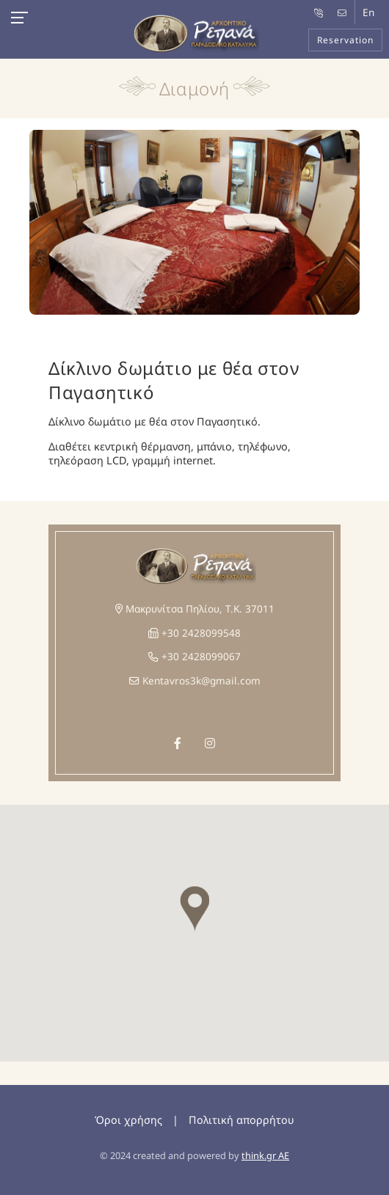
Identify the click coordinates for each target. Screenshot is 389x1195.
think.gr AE (265, 1155)
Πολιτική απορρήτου (241, 1120)
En (368, 12)
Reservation (345, 40)
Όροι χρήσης (128, 1120)
